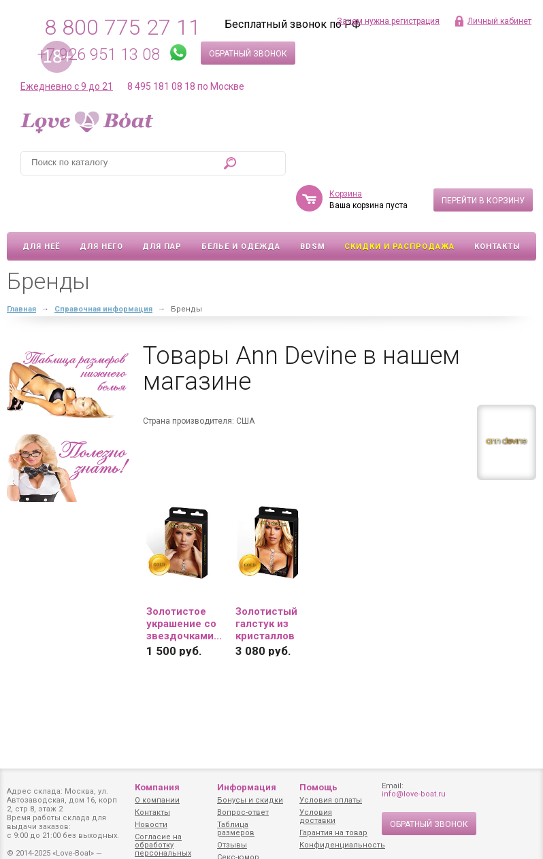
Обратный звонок (248, 53)
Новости (151, 824)
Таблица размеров (235, 828)
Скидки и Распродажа (399, 207)
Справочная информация (103, 269)
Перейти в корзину (483, 161)
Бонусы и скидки (250, 800)
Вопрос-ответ (243, 812)
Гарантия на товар (333, 832)
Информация (246, 787)
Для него (101, 207)
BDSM (312, 207)
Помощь (318, 787)
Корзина (345, 154)
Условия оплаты (330, 800)
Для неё (41, 207)
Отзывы (232, 845)
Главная (21, 269)
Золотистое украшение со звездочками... (184, 584)
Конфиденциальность (342, 845)
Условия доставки (317, 816)
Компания (157, 787)
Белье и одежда (240, 207)
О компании (157, 800)
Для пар (162, 207)
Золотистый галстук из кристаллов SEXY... (266, 584)
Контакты (497, 207)
